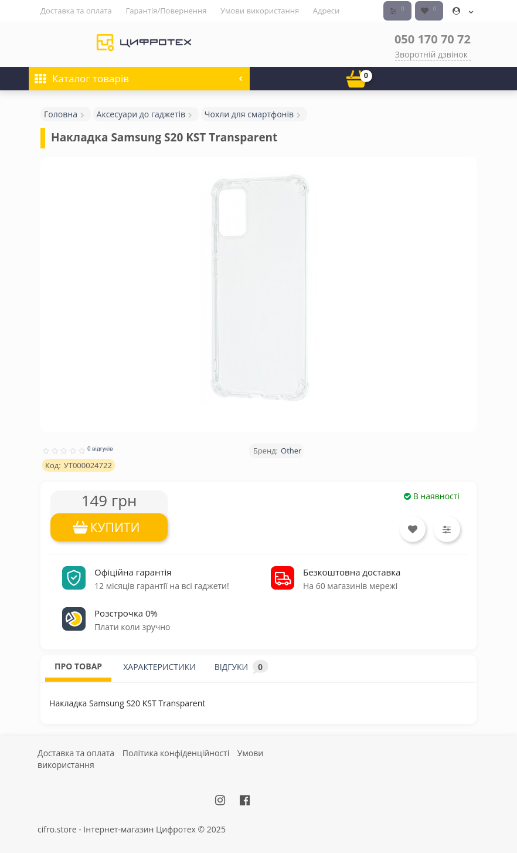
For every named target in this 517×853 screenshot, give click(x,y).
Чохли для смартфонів (249, 113)
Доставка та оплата (76, 10)
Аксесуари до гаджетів (141, 113)
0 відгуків (100, 448)
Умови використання (259, 10)
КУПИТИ (115, 527)
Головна (60, 113)
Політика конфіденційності (176, 753)
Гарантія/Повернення (165, 10)
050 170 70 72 (432, 38)
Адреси (326, 10)
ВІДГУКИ (241, 667)
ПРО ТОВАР (78, 666)
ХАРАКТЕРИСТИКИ (159, 666)
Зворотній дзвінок (431, 53)
